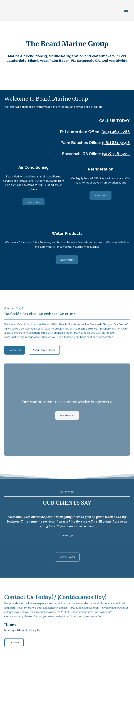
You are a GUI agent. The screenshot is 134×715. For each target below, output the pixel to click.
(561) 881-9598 (116, 142)
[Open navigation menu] (126, 10)
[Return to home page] (23, 10)
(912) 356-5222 (116, 153)
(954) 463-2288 (115, 131)
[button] (33, 202)
